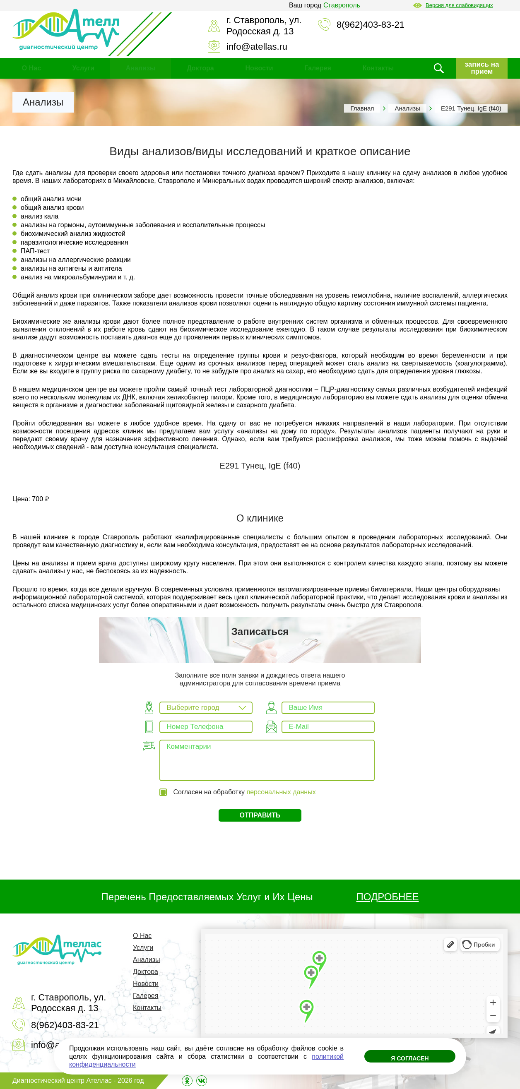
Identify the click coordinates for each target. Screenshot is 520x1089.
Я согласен (410, 1058)
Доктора (200, 68)
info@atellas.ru (256, 46)
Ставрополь (341, 5)
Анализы (141, 68)
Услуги (83, 68)
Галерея (317, 68)
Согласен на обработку (244, 792)
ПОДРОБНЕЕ (387, 896)
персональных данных (281, 792)
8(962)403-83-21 (370, 24)
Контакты (378, 68)
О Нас (31, 68)
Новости (259, 68)
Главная (362, 108)
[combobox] (206, 708)
